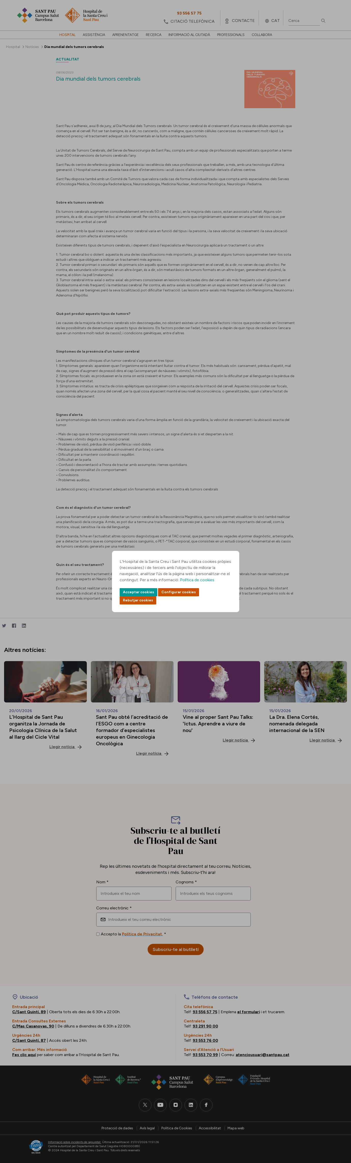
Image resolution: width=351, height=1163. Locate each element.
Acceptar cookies (138, 592)
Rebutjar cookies (138, 600)
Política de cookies (197, 579)
